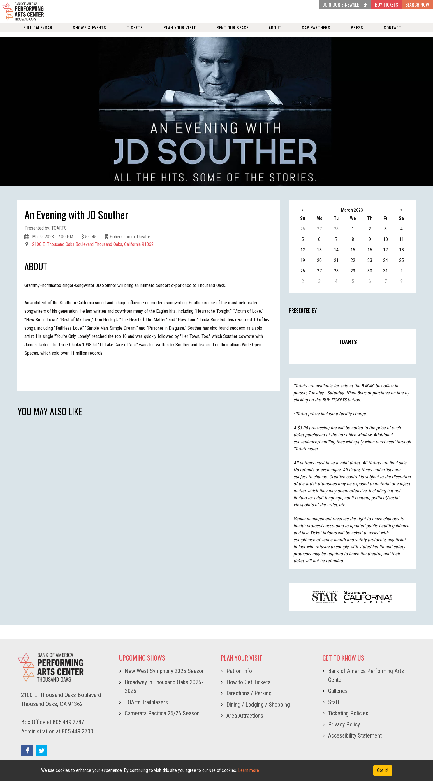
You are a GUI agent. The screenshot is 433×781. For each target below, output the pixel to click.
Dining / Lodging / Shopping (258, 704)
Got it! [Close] (382, 770)
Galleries (338, 690)
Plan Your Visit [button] (179, 32)
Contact (393, 32)
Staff (334, 702)
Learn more (248, 770)
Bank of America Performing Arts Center (366, 675)
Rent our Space (232, 32)
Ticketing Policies (348, 713)
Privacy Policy (344, 724)
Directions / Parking (249, 693)
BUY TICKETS (386, 4)
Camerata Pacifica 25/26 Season (162, 713)
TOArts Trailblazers (146, 702)
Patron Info (239, 671)
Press (357, 32)
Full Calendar (37, 32)
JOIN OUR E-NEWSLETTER (345, 4)
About (275, 32)
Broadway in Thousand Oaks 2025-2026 (164, 686)
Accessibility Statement (355, 735)
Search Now (417, 4)
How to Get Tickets (248, 682)
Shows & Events (89, 32)
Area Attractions (244, 715)
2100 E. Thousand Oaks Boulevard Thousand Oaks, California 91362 (93, 244)
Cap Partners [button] (316, 32)
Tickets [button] (135, 32)
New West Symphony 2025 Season (165, 671)
